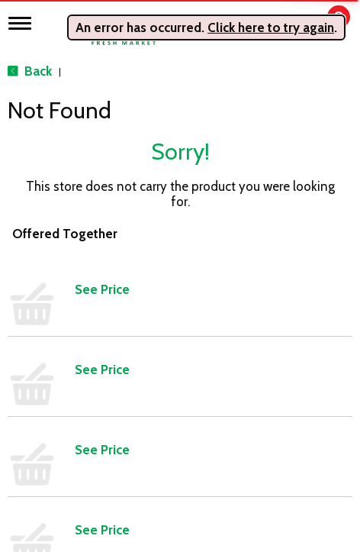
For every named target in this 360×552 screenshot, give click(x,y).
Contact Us (214, 280)
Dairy (27, 349)
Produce (34, 486)
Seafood (36, 509)
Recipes (206, 326)
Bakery (30, 280)
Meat (27, 440)
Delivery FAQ (217, 395)
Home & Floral (48, 418)
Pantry (30, 463)
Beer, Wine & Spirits (61, 303)
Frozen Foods (47, 395)
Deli (24, 372)
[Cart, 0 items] (327, 24)
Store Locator (220, 372)
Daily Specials (220, 349)
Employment (218, 303)
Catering (34, 326)
